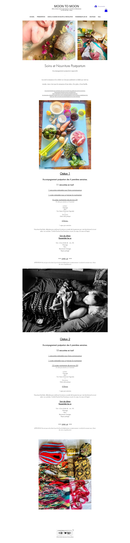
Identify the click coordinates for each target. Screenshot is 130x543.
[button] (106, 10)
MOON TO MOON (66, 6)
